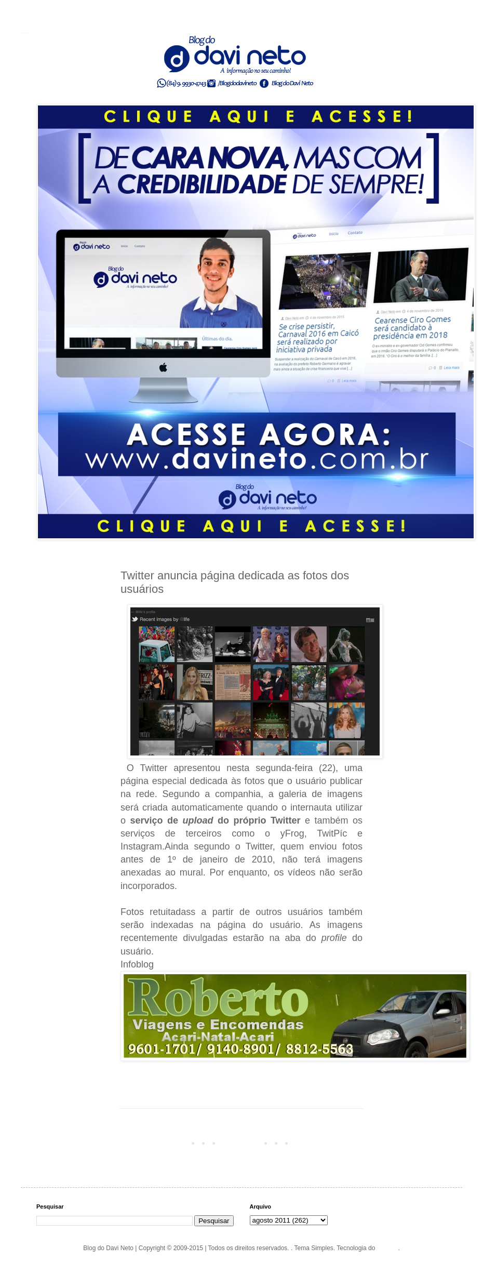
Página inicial (243, 1142)
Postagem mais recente (156, 1142)
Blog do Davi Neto (25, 32)
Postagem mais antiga (329, 1142)
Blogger (387, 1248)
